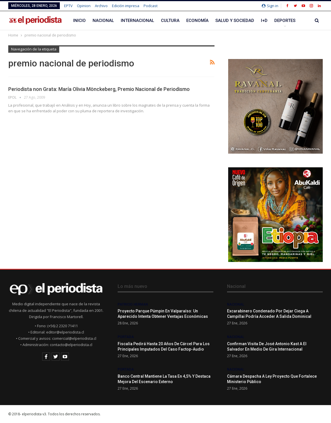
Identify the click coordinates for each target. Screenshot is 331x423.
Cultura (170, 20)
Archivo (101, 5)
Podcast (151, 5)
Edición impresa (125, 5)
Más (278, 20)
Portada (126, 337)
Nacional (103, 20)
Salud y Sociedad (234, 20)
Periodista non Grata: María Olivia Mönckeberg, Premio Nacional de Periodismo (99, 89)
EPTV (68, 5)
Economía (197, 20)
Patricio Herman (133, 304)
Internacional (137, 20)
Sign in (270, 5)
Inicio (79, 20)
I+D (264, 20)
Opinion (84, 5)
